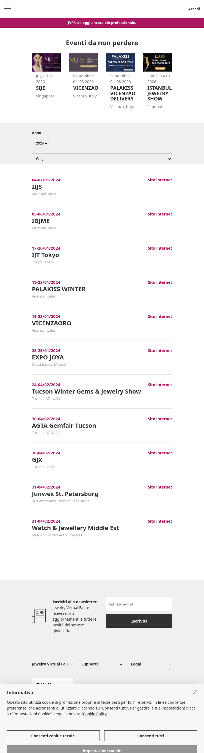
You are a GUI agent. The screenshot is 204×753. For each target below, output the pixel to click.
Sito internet (160, 179)
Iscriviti (139, 621)
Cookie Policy (95, 722)
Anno (36, 132)
